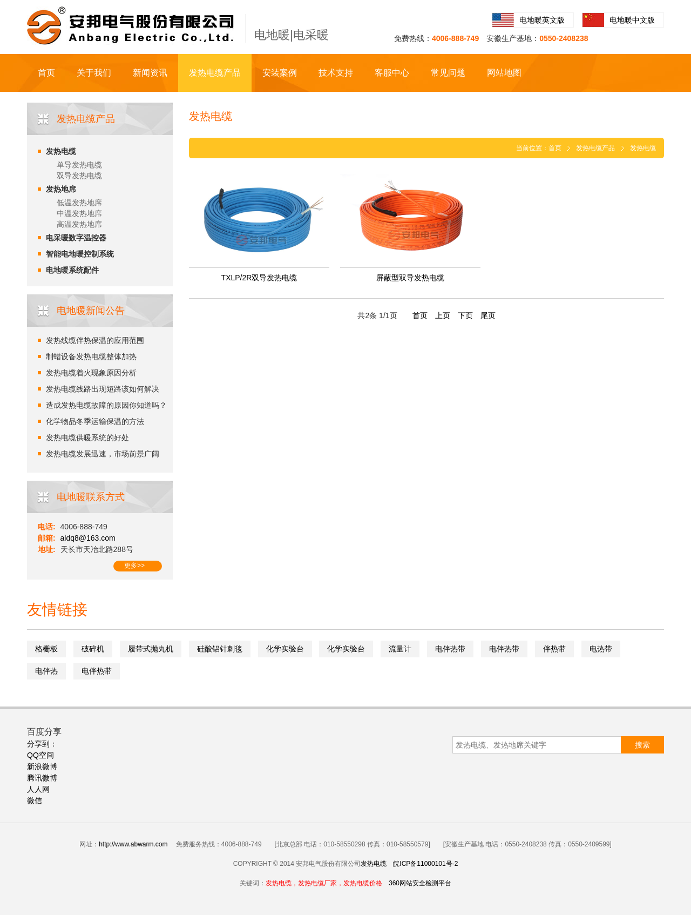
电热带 (601, 648)
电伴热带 (450, 648)
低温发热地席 (79, 202)
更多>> (134, 565)
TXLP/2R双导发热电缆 (259, 277)
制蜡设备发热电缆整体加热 (91, 356)
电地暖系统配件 (72, 270)
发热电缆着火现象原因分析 (91, 372)
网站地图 (504, 72)
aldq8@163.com (88, 538)
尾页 (488, 315)
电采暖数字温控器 (76, 237)
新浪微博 (42, 766)
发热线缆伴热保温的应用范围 (95, 340)
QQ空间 (40, 755)
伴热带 (554, 648)
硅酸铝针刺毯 (219, 648)
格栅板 (46, 648)
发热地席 (61, 189)
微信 (34, 800)
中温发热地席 (79, 213)
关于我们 (94, 72)
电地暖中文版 (632, 20)
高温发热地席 (79, 224)
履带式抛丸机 (150, 648)
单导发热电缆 (79, 164)
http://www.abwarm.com (133, 844)
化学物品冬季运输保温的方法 (95, 421)
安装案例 (279, 72)
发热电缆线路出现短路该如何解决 (102, 389)
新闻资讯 (150, 72)
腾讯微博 (42, 777)
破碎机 (93, 648)
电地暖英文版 (542, 20)
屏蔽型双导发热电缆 (410, 277)
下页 (465, 315)
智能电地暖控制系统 (80, 254)
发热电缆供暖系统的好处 (87, 437)
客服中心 (392, 72)
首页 (46, 72)
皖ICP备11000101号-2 (425, 863)
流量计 (400, 648)
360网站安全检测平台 (420, 883)
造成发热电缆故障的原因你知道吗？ (106, 405)
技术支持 (336, 72)
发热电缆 (61, 151)
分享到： (42, 743)
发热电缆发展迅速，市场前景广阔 (102, 453)
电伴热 (46, 671)
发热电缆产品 (215, 72)
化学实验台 (285, 648)
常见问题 (448, 72)
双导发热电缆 (79, 175)
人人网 (38, 789)
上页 (442, 315)
